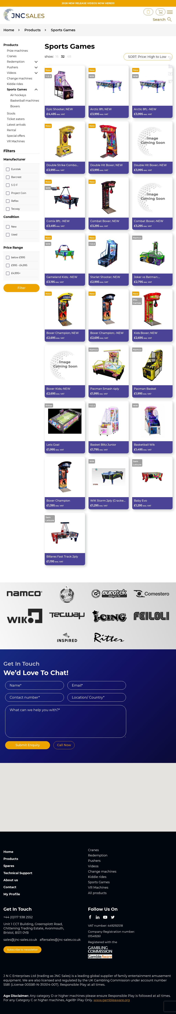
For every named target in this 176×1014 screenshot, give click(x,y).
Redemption (16, 61)
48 (69, 56)
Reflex (14, 200)
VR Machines (16, 141)
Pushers (12, 67)
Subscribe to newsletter (22, 949)
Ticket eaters (16, 119)
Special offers (16, 135)
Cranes (11, 56)
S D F (14, 185)
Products (10, 45)
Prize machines (17, 50)
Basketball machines (24, 100)
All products (97, 893)
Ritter (49, 405)
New (13, 226)
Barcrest (16, 177)
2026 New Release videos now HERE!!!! (88, 3)
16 (56, 56)
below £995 (18, 257)
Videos (11, 72)
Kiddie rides (15, 84)
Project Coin (18, 192)
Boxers (15, 106)
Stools (11, 113)
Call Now (62, 745)
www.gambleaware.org (112, 1000)
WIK (91, 76)
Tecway (15, 208)
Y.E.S (48, 76)
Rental (11, 130)
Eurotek (16, 169)
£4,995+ (15, 273)
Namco (137, 237)
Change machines (19, 78)
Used (14, 234)
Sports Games (17, 89)
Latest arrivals (16, 124)
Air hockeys (18, 95)
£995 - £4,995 (19, 265)
